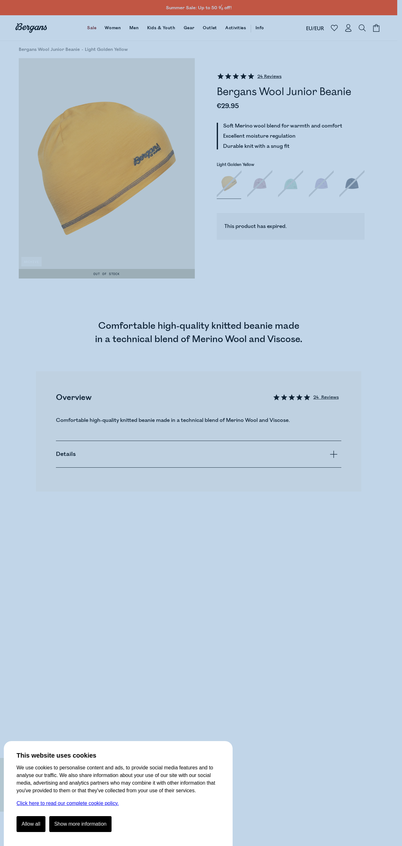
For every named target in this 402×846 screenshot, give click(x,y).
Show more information (80, 824)
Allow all (31, 824)
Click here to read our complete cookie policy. (68, 803)
